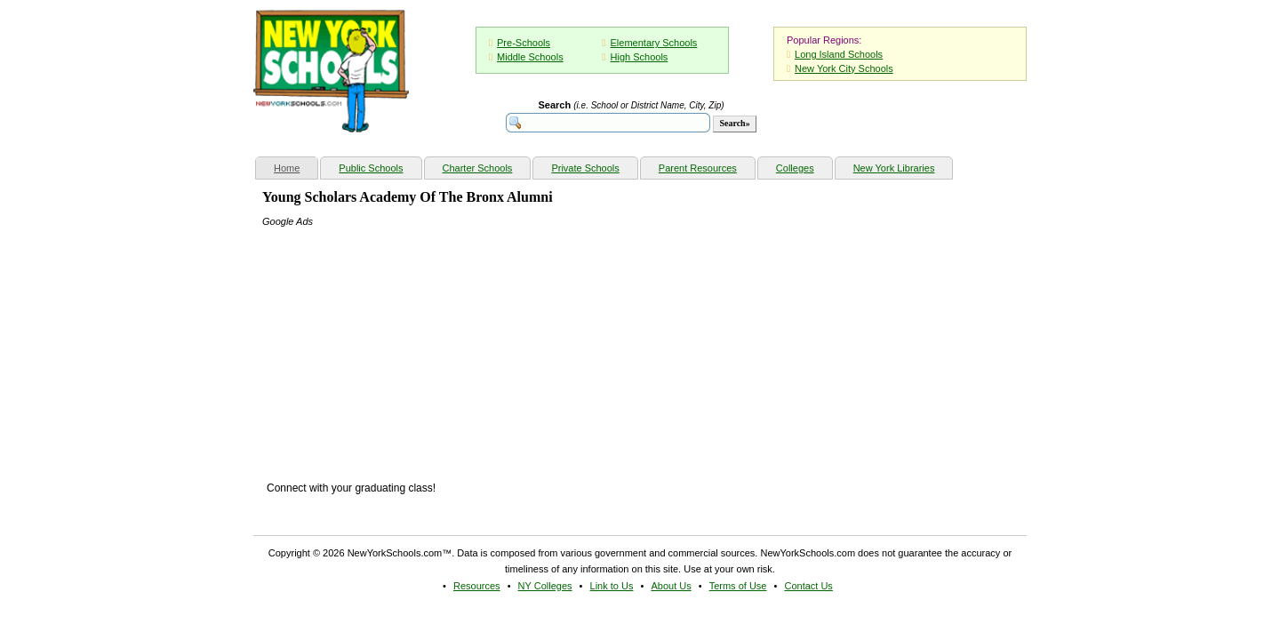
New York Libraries (894, 168)
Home (295, 165)
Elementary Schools (654, 42)
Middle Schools (530, 57)
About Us (671, 585)
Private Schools (585, 168)
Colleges (795, 168)
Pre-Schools (523, 42)
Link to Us (612, 585)
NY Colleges (545, 585)
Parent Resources (698, 168)
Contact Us (808, 585)
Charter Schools (478, 168)
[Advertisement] (395, 340)
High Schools (639, 57)
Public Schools (371, 168)
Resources (476, 585)
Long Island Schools (839, 54)
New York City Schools (844, 68)
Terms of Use (738, 585)
